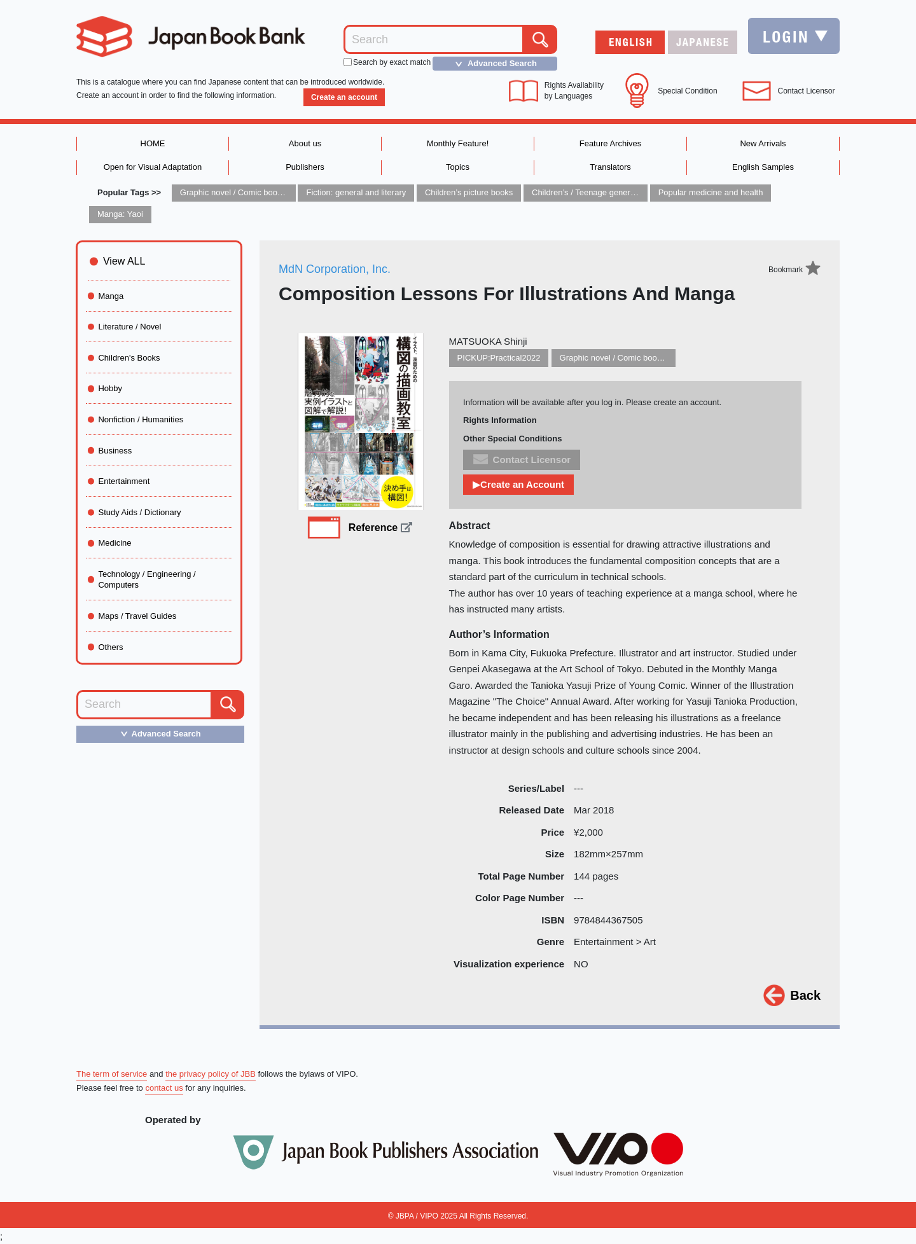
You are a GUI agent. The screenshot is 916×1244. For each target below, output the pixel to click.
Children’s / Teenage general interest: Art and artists (626, 192)
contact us (164, 1088)
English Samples (763, 167)
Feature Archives (610, 143)
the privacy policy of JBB (210, 1074)
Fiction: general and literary (356, 192)
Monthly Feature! (458, 143)
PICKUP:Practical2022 (499, 358)
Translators (610, 167)
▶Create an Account (518, 484)
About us (305, 143)
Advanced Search (492, 64)
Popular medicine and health (710, 192)
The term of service (111, 1074)
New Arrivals (763, 143)
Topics (457, 167)
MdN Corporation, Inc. (335, 269)
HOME (153, 143)
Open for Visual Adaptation (153, 167)
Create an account (344, 97)
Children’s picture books (469, 192)
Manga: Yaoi (120, 214)
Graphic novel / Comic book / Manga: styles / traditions (280, 192)
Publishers (305, 167)
